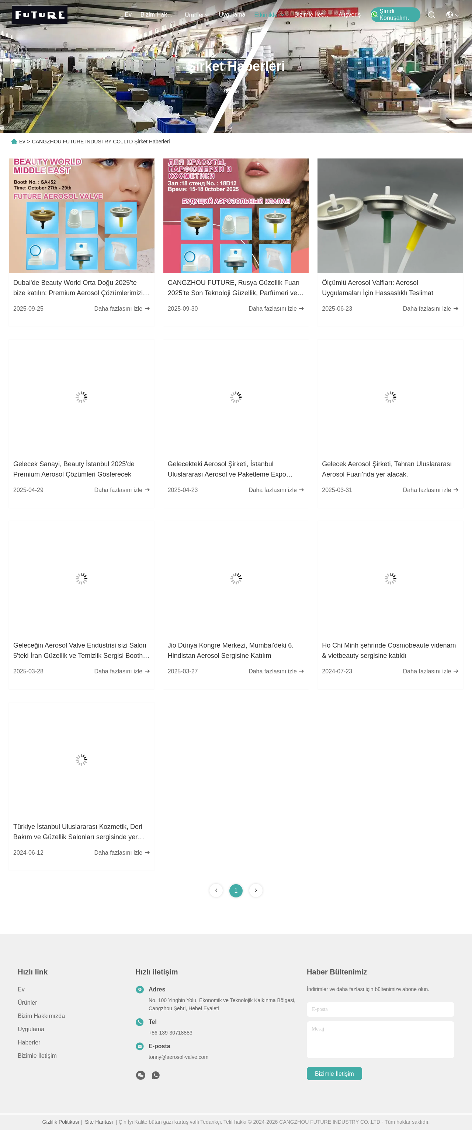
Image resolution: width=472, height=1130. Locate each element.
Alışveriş (350, 14)
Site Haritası (99, 1122)
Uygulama (232, 14)
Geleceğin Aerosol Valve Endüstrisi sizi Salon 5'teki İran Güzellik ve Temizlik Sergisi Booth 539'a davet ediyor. (79, 651)
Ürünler (197, 15)
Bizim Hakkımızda (158, 14)
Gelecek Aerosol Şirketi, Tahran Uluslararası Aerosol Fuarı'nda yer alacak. (387, 469)
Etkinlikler (269, 15)
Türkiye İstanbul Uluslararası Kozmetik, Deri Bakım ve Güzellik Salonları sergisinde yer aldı (77, 832)
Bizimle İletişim (312, 14)
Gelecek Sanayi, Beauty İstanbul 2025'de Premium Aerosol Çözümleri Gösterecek (74, 469)
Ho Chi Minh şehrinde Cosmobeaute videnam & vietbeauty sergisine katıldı (389, 650)
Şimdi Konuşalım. (390, 14)
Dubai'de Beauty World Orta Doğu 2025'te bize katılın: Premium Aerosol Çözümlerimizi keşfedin (78, 288)
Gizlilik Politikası (60, 1122)
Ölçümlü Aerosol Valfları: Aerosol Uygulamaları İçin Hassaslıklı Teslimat (377, 288)
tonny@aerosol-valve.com (178, 1057)
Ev (128, 14)
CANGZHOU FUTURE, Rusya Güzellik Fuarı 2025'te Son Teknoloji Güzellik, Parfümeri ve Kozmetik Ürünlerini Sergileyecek (234, 288)
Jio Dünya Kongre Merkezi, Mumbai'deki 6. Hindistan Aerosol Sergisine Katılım (231, 650)
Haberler (29, 1042)
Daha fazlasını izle (122, 309)
